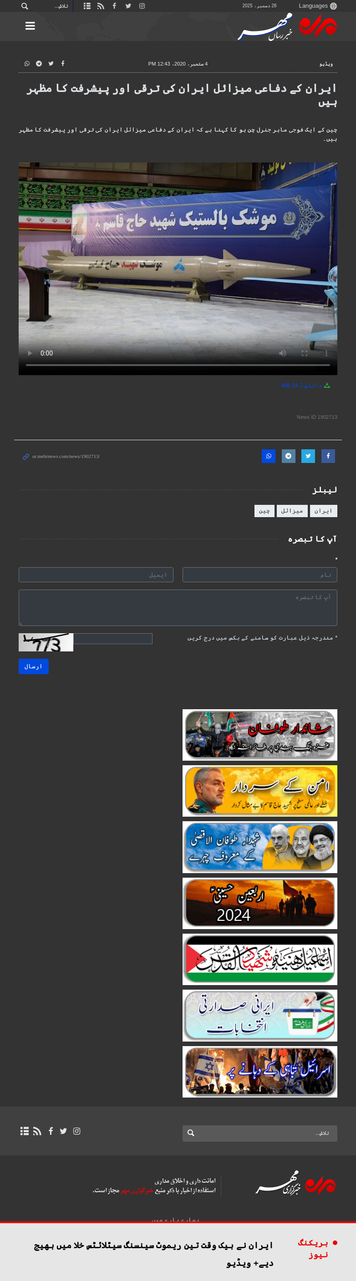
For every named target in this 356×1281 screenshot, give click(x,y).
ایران (324, 510)
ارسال (34, 666)
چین (264, 510)
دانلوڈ (306, 385)
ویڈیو (326, 63)
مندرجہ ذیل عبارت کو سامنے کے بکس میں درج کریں (262, 637)
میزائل (292, 510)
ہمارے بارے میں (175, 1219)
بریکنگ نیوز (313, 1248)
